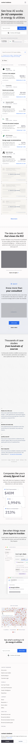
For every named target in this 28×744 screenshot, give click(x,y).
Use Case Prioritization (6, 687)
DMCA (2, 707)
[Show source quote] (18, 489)
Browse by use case (5, 714)
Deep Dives (3, 693)
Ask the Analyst (5, 675)
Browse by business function (7, 720)
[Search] (25, 52)
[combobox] (14, 52)
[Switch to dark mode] (26, 737)
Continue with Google (14, 33)
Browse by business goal (7, 722)
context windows (6, 2)
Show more (14, 219)
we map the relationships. (16, 454)
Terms (9, 737)
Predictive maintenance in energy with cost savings (10, 56)
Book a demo (14, 327)
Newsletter (4, 702)
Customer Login (5, 678)
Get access (22, 28)
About (2, 699)
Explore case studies (6, 673)
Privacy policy (3, 737)
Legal (14, 737)
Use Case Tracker (5, 685)
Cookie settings (20, 737)
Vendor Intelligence (6, 690)
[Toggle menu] (25, 2)
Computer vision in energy (8, 55)
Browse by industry (5, 717)
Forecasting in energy (17, 55)
